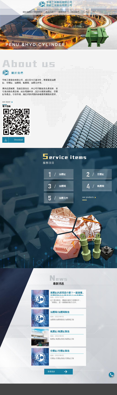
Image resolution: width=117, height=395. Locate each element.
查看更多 (58, 320)
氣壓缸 (58, 388)
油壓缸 (46, 388)
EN (93, 12)
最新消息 (63, 12)
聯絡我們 (75, 12)
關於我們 (27, 12)
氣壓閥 (70, 388)
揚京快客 (50, 393)
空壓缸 (52, 388)
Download (13, 141)
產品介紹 (50, 12)
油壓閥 (64, 388)
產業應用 (38, 12)
